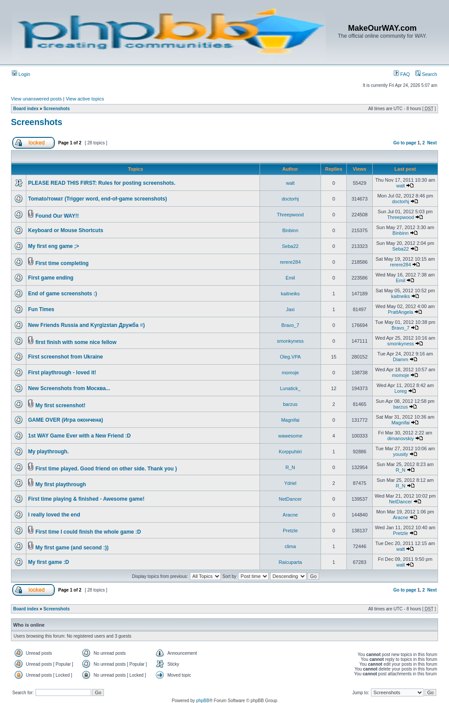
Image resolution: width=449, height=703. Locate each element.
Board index (26, 108)
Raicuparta (290, 562)
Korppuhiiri (290, 451)
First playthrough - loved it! (62, 372)
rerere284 (290, 262)
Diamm (400, 359)
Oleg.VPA (290, 356)
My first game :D (48, 562)
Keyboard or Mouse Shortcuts (65, 230)
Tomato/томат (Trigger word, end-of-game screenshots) (97, 199)
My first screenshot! (61, 405)
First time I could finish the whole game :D (88, 532)
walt (290, 183)
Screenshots (56, 108)
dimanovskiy (400, 438)
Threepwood (290, 214)
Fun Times (41, 309)
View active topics (85, 98)
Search (426, 74)
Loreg (400, 391)
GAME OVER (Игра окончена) (65, 420)
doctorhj (290, 198)
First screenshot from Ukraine (65, 357)
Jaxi (290, 309)
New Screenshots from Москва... (69, 388)
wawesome (290, 435)
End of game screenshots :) (62, 294)
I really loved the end (54, 515)
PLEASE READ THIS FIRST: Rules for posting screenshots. (101, 183)
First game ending (50, 278)
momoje (290, 372)
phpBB (202, 700)
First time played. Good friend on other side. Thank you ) (106, 469)
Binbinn (290, 230)
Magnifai (290, 420)
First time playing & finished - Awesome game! (86, 499)
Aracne (290, 514)
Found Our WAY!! (57, 216)
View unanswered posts (36, 98)
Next (432, 142)
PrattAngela (400, 312)
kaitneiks (290, 293)
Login (21, 74)
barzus (290, 404)
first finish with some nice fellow (76, 342)
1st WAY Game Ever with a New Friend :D (79, 436)
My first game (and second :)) (72, 548)
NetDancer (290, 499)
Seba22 (290, 246)
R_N (290, 467)
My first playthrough (61, 484)
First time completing (62, 263)
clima (290, 546)
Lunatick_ (290, 388)
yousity (400, 454)
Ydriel (290, 483)
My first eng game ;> (53, 246)
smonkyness (290, 341)
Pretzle (290, 530)
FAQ (402, 74)
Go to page (404, 142)
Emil (290, 277)
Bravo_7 (290, 325)
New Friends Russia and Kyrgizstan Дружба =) (86, 325)
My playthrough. (48, 451)
